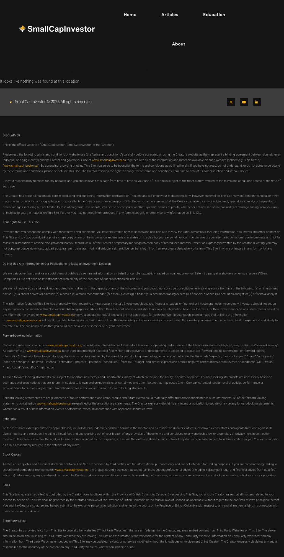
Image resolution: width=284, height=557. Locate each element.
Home (130, 14)
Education (214, 14)
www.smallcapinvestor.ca (109, 160)
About (178, 44)
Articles (169, 14)
